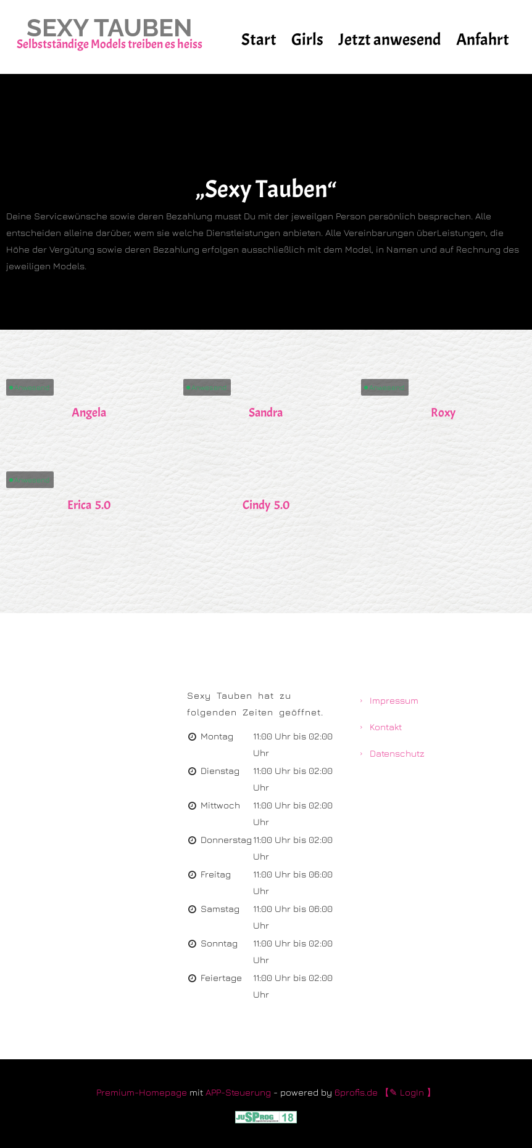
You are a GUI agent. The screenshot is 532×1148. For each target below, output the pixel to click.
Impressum (394, 700)
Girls (307, 39)
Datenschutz (397, 753)
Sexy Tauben (110, 27)
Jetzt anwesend (389, 39)
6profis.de (356, 1092)
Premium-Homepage (141, 1092)
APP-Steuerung (238, 1092)
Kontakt (386, 727)
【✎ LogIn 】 (408, 1092)
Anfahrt (482, 39)
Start (258, 39)
